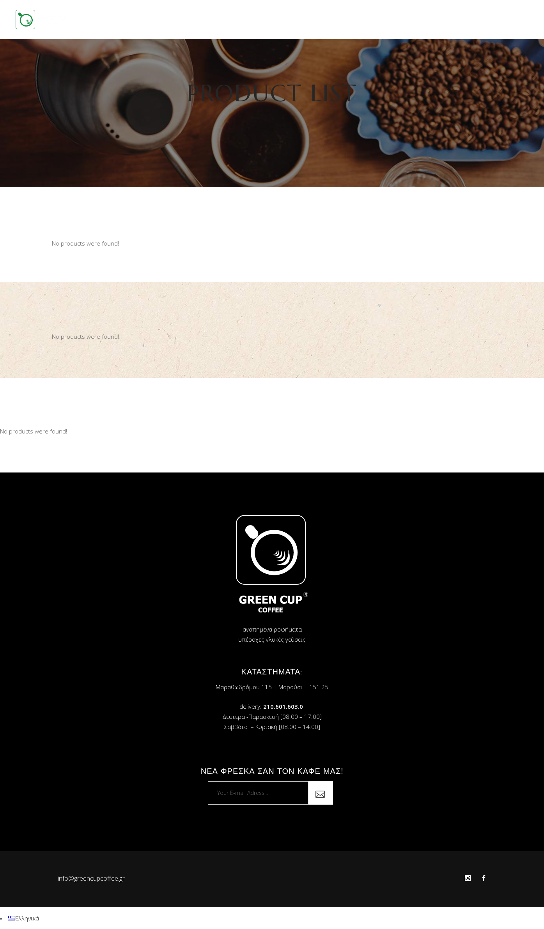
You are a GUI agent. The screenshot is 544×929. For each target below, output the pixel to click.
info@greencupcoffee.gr (91, 878)
